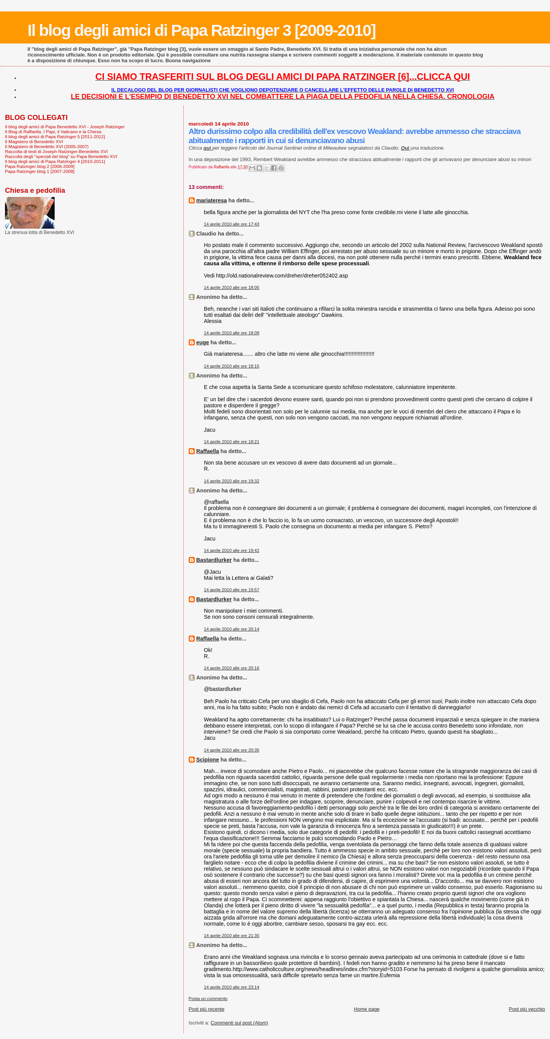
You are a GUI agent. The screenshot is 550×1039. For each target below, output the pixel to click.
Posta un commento (208, 998)
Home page (366, 1009)
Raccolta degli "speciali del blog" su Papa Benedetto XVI (61, 156)
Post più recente (207, 1009)
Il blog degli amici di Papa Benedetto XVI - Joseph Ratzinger (65, 126)
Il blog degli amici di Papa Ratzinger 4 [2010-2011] (55, 161)
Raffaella (207, 451)
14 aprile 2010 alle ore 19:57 (231, 589)
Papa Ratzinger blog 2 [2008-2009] (39, 166)
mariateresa (211, 200)
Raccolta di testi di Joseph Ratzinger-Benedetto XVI (56, 151)
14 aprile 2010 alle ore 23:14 (231, 987)
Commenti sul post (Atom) (239, 1023)
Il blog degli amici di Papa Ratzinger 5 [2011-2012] (55, 136)
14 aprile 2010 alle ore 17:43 (231, 224)
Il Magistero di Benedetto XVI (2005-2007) (47, 146)
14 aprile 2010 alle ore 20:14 (231, 629)
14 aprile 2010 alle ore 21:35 (231, 935)
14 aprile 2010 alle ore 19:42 (231, 550)
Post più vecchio (527, 1009)
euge (202, 342)
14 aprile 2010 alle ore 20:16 (231, 668)
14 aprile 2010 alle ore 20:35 (231, 750)
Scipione (207, 760)
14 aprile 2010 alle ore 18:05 (231, 287)
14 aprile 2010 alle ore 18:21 (231, 441)
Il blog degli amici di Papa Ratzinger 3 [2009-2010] (201, 30)
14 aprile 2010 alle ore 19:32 (231, 481)
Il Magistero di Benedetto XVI (34, 141)
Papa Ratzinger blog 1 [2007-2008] (39, 171)
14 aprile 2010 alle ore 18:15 (231, 366)
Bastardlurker (214, 560)
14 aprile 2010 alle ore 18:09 (231, 333)
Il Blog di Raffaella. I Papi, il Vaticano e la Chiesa (53, 131)
